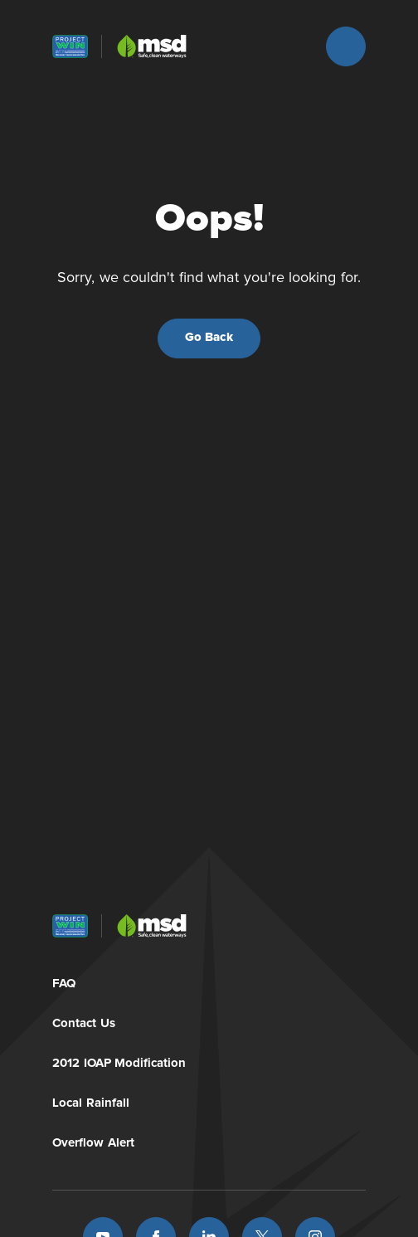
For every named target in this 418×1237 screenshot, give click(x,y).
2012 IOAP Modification (119, 1060)
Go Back (209, 337)
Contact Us (83, 1020)
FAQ (63, 980)
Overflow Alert (93, 1139)
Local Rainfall (90, 1099)
